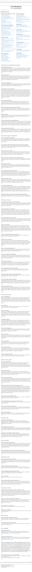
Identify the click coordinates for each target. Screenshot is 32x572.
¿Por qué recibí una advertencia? (5, 46)
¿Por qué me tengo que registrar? (5, 14)
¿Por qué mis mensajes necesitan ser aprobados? (7, 50)
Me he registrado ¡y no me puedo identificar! (7, 17)
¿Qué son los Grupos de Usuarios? (21, 16)
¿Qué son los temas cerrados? (5, 60)
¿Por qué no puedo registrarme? (5, 16)
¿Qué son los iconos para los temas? (6, 61)
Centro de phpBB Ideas (13, 538)
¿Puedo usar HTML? (4, 55)
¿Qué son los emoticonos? (4, 56)
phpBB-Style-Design (12, 566)
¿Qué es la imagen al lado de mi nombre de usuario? (8, 31)
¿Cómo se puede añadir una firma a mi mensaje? (7, 40)
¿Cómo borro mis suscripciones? (20, 47)
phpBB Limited (8, 532)
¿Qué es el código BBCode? (5, 54)
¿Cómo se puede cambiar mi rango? (6, 33)
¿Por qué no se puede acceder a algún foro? (7, 44)
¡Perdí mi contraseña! (4, 20)
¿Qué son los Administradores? (20, 14)
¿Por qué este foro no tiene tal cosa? (21, 54)
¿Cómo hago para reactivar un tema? (6, 51)
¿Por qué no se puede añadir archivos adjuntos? (7, 45)
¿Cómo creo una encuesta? (4, 41)
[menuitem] (20, 563)
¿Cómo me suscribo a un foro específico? (21, 46)
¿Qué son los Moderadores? (20, 15)
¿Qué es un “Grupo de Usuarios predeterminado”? (23, 21)
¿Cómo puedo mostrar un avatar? (5, 32)
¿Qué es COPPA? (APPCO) (5, 15)
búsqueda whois (10, 545)
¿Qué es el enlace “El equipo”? (20, 22)
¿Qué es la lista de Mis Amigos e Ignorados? (22, 30)
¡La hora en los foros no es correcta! (6, 28)
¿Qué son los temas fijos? (4, 59)
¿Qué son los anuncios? (4, 58)
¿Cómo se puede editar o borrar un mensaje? (7, 39)
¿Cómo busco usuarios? (19, 38)
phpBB (11, 167)
